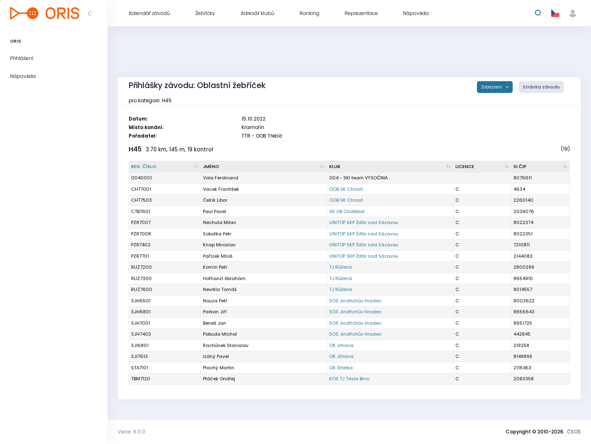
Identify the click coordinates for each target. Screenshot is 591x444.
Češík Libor (215, 200)
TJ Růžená (340, 267)
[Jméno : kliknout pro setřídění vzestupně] (264, 166)
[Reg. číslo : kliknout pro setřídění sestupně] (165, 166)
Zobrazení (492, 87)
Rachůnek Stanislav (225, 345)
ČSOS (574, 431)
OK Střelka (341, 367)
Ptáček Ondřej (219, 378)
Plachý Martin (218, 367)
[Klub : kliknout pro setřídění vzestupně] (390, 166)
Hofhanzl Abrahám (224, 278)
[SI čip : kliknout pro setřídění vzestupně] (540, 166)
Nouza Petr (215, 300)
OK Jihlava (341, 345)
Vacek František (221, 189)
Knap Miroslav (219, 244)
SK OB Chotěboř (347, 211)
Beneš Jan (214, 323)
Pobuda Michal (220, 334)
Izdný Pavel (216, 356)
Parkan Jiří (215, 311)
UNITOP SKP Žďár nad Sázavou (363, 222)
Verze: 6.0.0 (131, 431)
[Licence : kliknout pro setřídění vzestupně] (482, 166)
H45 (135, 149)
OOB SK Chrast (346, 189)
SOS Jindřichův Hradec (355, 300)
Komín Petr (215, 267)
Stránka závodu (541, 87)
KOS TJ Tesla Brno (349, 378)
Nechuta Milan (219, 222)
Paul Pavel (214, 211)
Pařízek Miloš (218, 256)
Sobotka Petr (217, 234)
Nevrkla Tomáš (220, 289)
